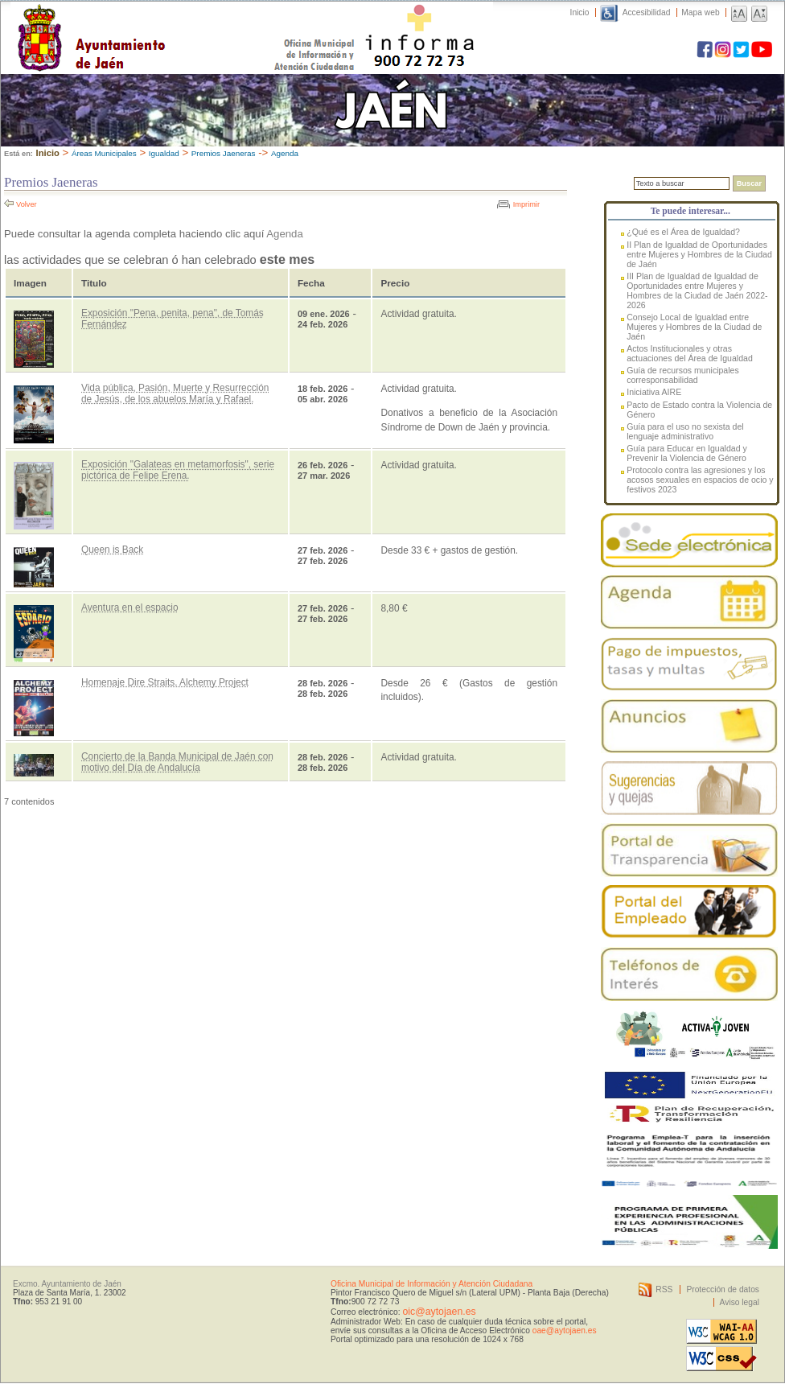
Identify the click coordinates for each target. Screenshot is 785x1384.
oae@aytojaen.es (564, 1330)
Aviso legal (739, 1302)
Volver (26, 204)
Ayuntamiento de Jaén (161, 22)
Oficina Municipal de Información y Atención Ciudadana (431, 1283)
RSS (664, 1289)
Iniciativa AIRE (654, 392)
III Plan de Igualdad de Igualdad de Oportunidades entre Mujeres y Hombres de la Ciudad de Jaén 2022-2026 (697, 290)
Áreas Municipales (104, 153)
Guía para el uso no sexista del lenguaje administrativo (685, 431)
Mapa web (700, 12)
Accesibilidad (647, 12)
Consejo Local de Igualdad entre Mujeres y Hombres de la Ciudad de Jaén (694, 326)
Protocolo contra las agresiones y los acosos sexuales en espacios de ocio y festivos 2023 (700, 479)
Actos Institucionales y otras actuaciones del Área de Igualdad (690, 353)
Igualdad (164, 153)
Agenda (284, 153)
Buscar (749, 183)
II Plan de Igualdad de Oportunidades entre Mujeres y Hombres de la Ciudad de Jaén (699, 254)
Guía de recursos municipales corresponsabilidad (683, 375)
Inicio (580, 12)
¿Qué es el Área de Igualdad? (683, 232)
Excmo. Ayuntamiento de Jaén (67, 1283)
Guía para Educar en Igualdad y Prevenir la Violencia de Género (687, 453)
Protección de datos (722, 1289)
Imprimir (526, 204)
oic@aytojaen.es (438, 1311)
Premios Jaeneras (223, 153)
